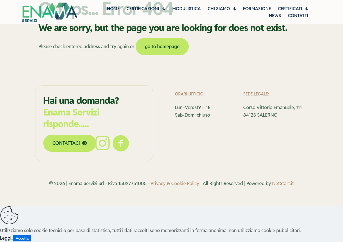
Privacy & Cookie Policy (175, 183)
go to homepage (162, 47)
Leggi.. (6, 238)
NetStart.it (283, 183)
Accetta (22, 238)
